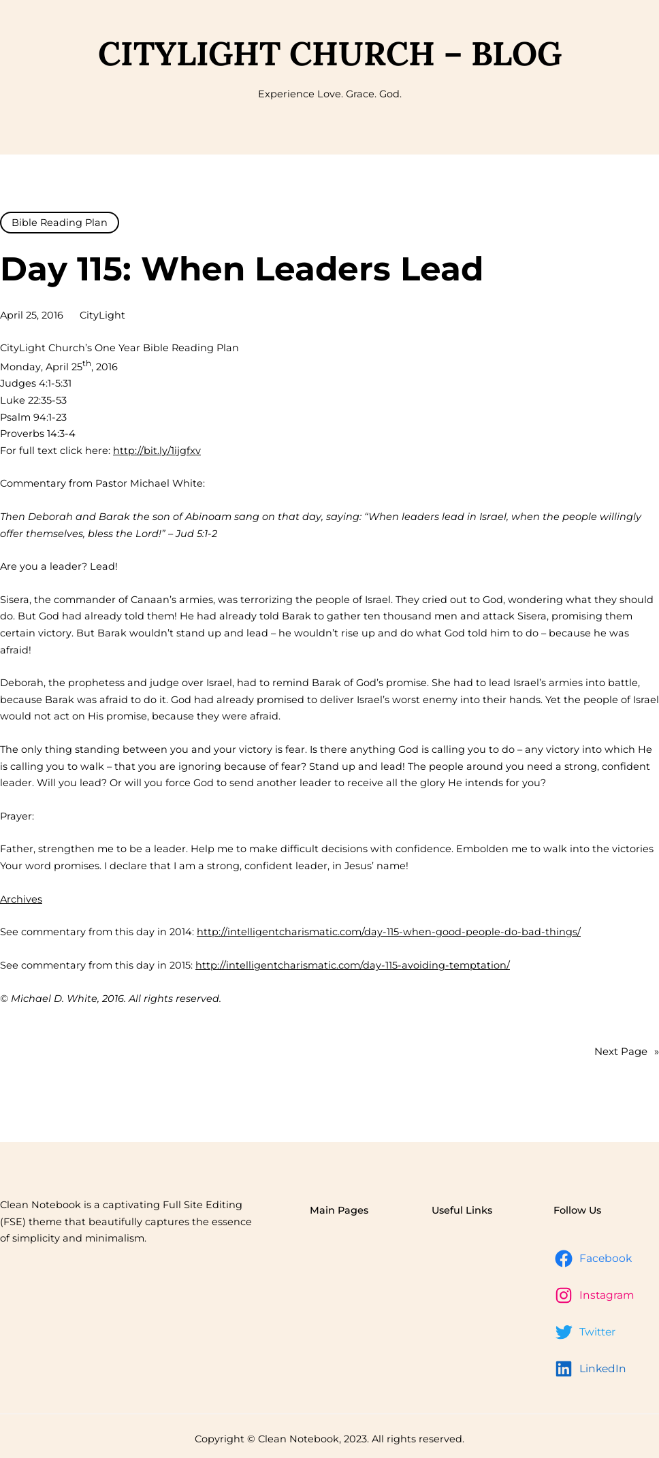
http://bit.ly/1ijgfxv (157, 450)
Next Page (626, 1051)
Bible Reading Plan (60, 222)
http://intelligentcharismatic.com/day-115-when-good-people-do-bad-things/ (389, 932)
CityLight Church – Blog (330, 53)
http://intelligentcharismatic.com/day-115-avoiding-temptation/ (352, 965)
